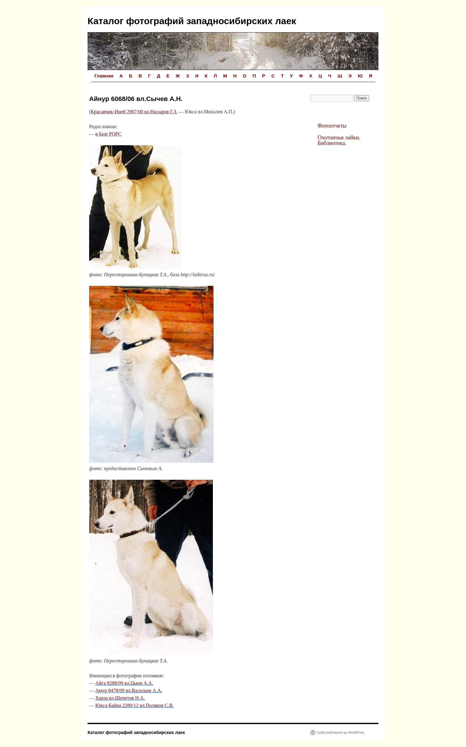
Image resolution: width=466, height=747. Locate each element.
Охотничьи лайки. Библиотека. (338, 140)
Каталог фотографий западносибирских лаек (192, 21)
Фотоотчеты (331, 126)
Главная (103, 75)
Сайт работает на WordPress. (341, 732)
